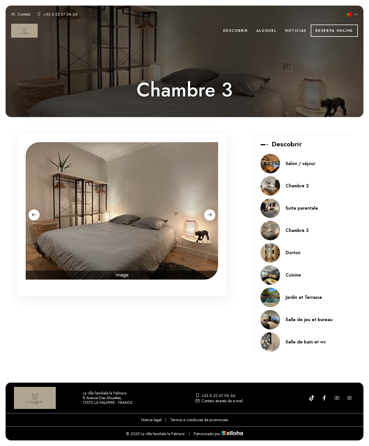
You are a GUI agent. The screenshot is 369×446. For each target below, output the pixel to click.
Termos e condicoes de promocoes (199, 420)
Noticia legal (151, 420)
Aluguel (266, 30)
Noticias (296, 30)
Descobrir (235, 30)
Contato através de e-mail (219, 401)
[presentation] (34, 214)
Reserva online (334, 30)
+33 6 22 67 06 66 (215, 395)
